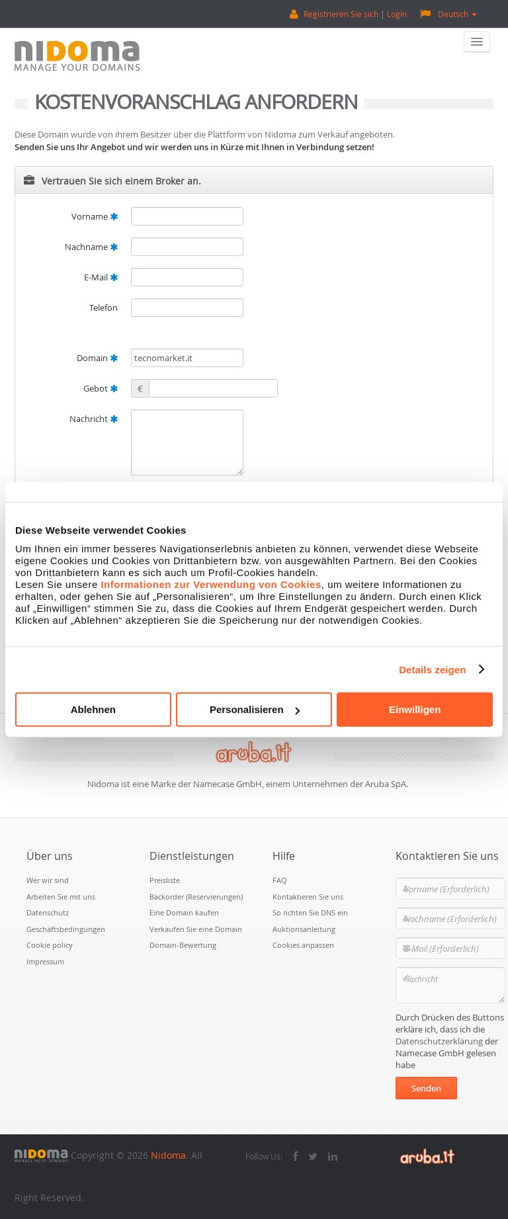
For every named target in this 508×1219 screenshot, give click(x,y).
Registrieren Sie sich (341, 14)
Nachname (91, 247)
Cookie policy (49, 945)
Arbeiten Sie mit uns (60, 897)
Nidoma (168, 1155)
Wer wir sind (47, 880)
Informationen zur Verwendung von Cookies (211, 584)
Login (397, 14)
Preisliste (164, 880)
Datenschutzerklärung (439, 1041)
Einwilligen (415, 709)
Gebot (100, 388)
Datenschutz (47, 912)
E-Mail (101, 277)
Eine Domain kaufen (184, 912)
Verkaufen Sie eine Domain (195, 929)
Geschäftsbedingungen (65, 929)
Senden (426, 1088)
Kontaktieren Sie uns (308, 897)
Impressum (45, 961)
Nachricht (93, 419)
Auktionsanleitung (304, 929)
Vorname (94, 216)
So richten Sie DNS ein (310, 912)
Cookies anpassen (303, 945)
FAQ (280, 880)
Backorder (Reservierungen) (196, 897)
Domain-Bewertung (182, 945)
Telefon (103, 308)
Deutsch (448, 13)
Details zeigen (432, 669)
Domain (97, 358)
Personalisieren (255, 709)
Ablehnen (93, 709)
